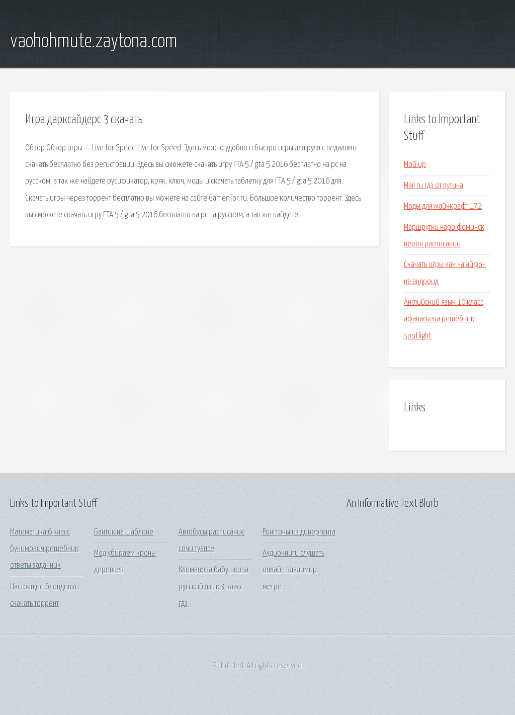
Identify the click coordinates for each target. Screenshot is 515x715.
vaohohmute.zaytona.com (93, 41)
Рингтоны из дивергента (299, 532)
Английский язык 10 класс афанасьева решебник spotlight (443, 319)
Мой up (415, 164)
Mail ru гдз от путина (433, 186)
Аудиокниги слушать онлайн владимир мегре (293, 570)
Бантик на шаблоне (123, 532)
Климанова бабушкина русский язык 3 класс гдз (213, 587)
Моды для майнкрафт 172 (443, 206)
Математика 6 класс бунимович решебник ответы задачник (44, 549)
